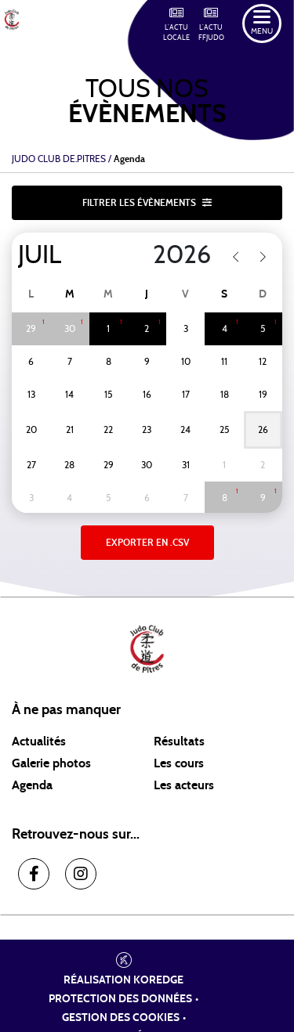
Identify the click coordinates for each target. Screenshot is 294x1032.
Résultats (179, 741)
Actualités (39, 741)
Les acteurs (184, 785)
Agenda (32, 785)
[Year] (172, 255)
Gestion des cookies (121, 1017)
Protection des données (120, 999)
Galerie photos (51, 763)
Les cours (179, 763)
